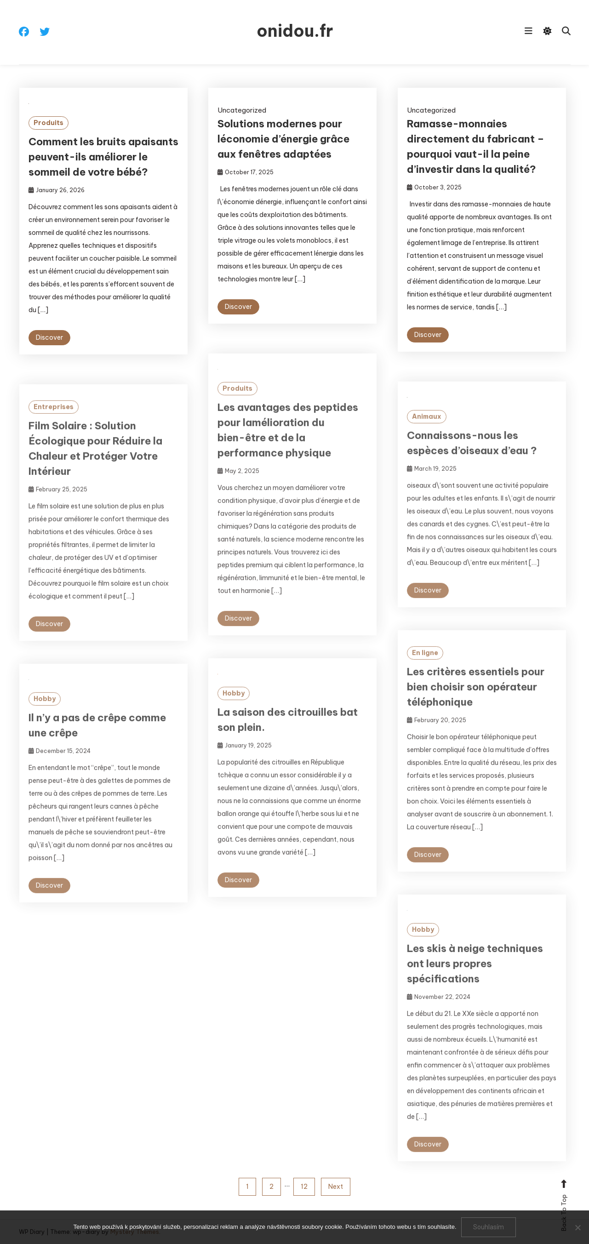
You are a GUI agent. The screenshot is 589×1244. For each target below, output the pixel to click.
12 (304, 1186)
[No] (577, 1227)
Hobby (234, 709)
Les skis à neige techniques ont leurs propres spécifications (475, 979)
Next (335, 1186)
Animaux (426, 432)
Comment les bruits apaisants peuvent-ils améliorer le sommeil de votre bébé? (103, 156)
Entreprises (54, 423)
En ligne (425, 669)
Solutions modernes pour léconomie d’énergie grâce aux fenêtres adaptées (283, 138)
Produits (48, 123)
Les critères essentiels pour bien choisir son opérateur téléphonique (475, 703)
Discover (49, 337)
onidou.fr (295, 30)
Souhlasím (488, 1227)
